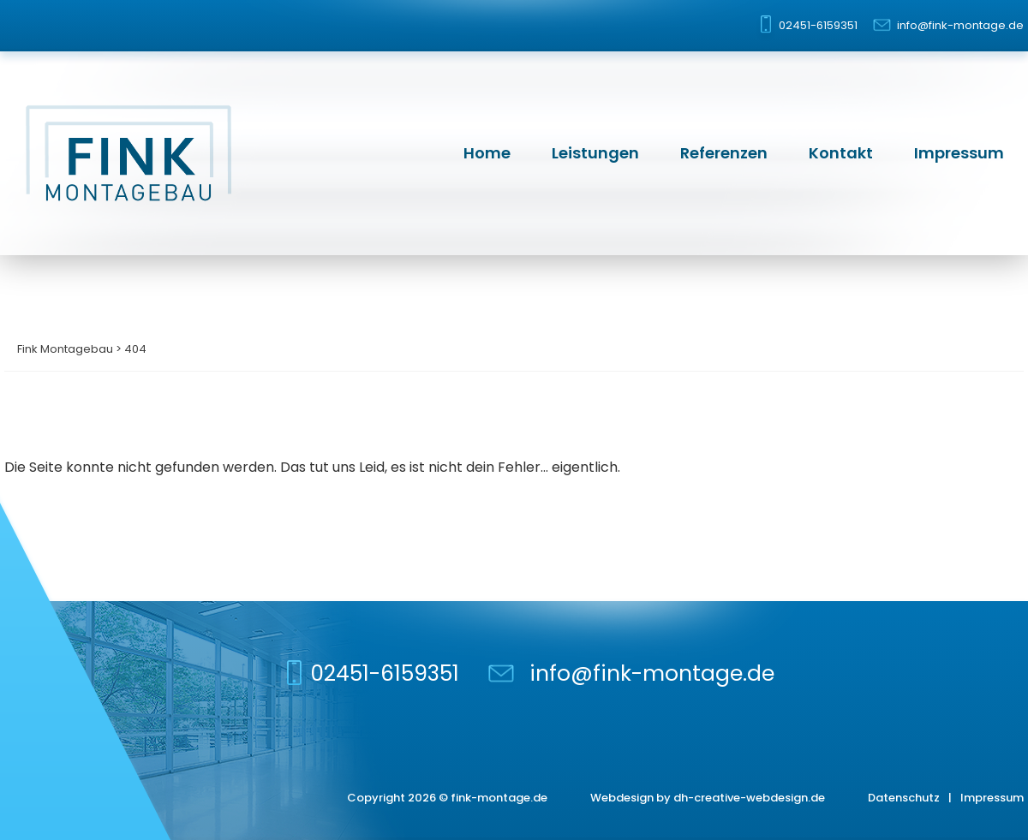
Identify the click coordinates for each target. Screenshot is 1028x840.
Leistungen (595, 153)
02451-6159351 (818, 25)
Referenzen (724, 153)
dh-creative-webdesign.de (749, 797)
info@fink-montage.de (960, 25)
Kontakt (841, 153)
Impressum (959, 153)
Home (487, 153)
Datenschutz (904, 797)
